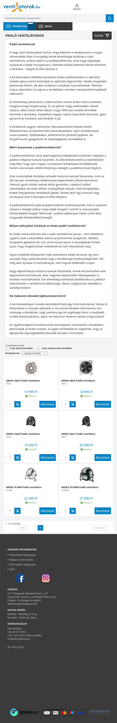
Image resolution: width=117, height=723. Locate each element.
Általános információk (21, 559)
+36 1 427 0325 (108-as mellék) (24, 635)
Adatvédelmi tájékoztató (22, 555)
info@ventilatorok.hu (18, 638)
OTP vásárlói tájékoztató (22, 564)
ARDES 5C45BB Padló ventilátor (79, 487)
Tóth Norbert (14, 628)
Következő (99, 527)
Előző (23, 527)
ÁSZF (12, 569)
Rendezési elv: (12, 353)
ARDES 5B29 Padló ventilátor (78, 380)
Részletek (48, 404)
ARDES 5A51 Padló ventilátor (78, 434)
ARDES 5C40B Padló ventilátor (24, 487)
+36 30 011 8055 (16, 632)
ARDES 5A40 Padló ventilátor (23, 434)
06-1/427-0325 (15, 647)
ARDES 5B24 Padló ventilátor (23, 380)
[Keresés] (110, 18)
